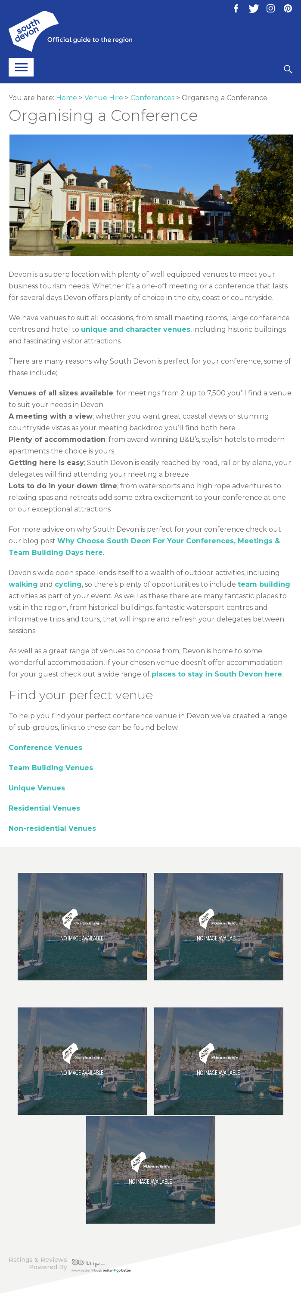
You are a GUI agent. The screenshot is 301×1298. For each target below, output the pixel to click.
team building (264, 584)
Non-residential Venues (52, 828)
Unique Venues (37, 788)
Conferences (152, 98)
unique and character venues (135, 329)
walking (23, 584)
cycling (68, 584)
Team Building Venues (51, 768)
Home (66, 98)
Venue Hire (103, 98)
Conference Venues (45, 748)
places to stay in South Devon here (217, 674)
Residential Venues (44, 808)
